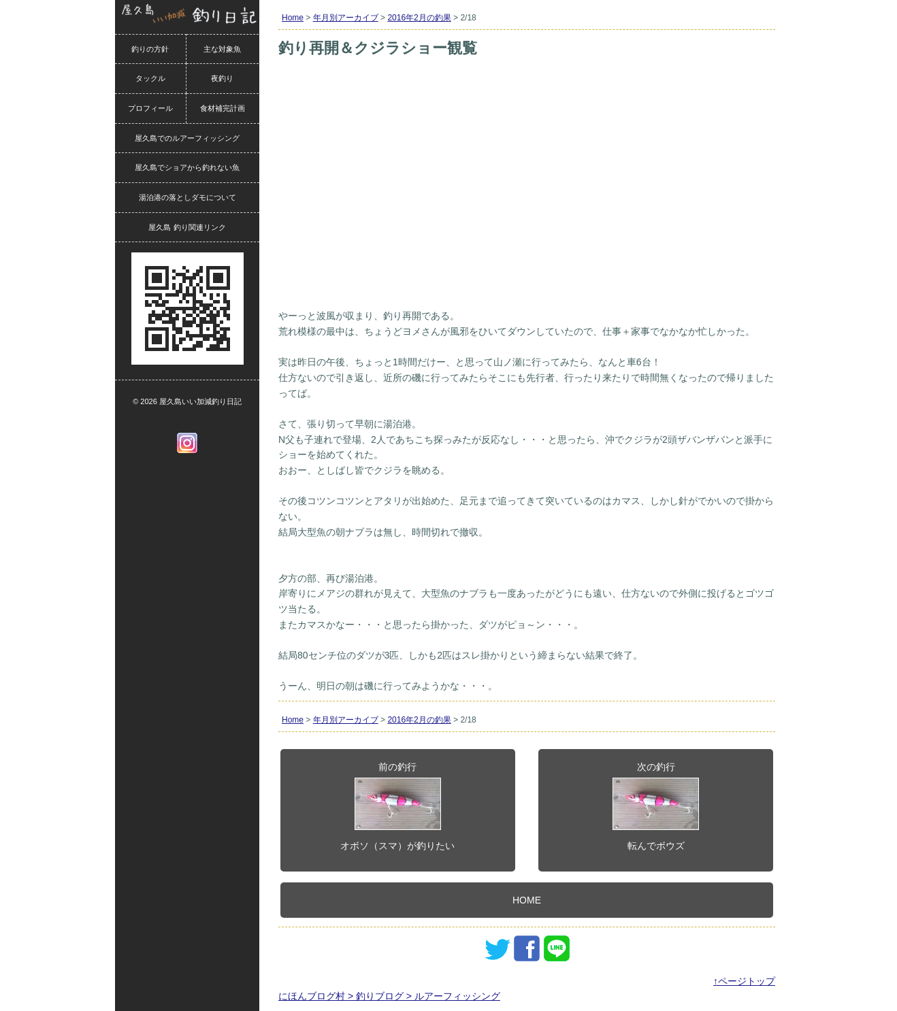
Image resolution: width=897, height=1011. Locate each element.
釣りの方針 (150, 49)
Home (293, 17)
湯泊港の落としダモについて (187, 197)
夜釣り (222, 78)
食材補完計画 (222, 108)
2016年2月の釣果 (419, 17)
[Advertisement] (526, 202)
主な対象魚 (222, 49)
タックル (150, 78)
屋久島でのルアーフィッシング (187, 138)
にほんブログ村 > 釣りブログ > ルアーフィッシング (389, 996)
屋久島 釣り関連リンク (186, 227)
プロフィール (150, 108)
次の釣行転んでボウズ (656, 806)
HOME (526, 900)
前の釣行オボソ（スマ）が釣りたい (397, 806)
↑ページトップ (744, 981)
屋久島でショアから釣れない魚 (187, 167)
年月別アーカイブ (345, 17)
